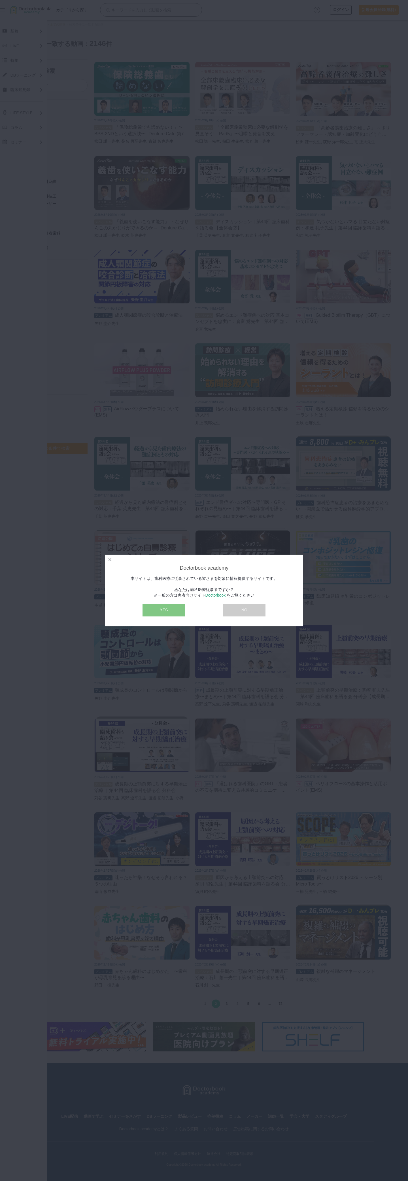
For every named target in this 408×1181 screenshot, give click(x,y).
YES (164, 610)
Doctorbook (215, 595)
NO (244, 610)
